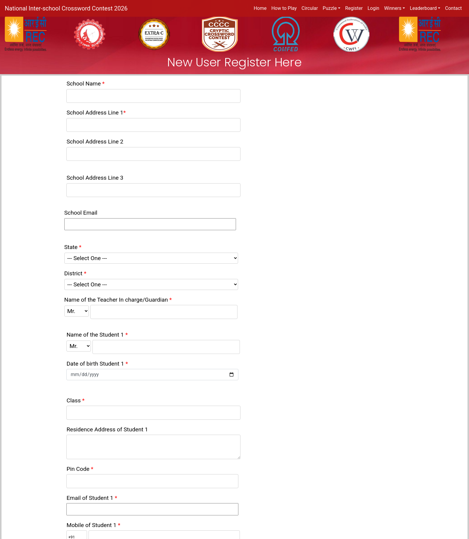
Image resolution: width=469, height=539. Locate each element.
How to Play (284, 8)
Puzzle (330, 8)
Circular (310, 8)
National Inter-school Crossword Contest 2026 (66, 8)
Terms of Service (75, 506)
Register (354, 8)
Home (260, 8)
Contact (453, 8)
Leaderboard (423, 8)
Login (373, 8)
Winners (392, 8)
